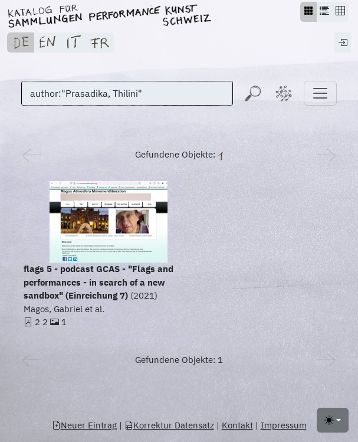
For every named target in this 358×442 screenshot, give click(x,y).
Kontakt (237, 425)
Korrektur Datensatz (169, 425)
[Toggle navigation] (320, 93)
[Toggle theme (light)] (333, 420)
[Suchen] (127, 93)
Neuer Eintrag (84, 425)
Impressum (284, 425)
